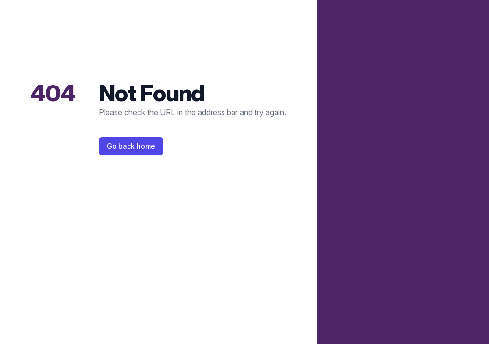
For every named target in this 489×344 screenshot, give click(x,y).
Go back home (131, 146)
